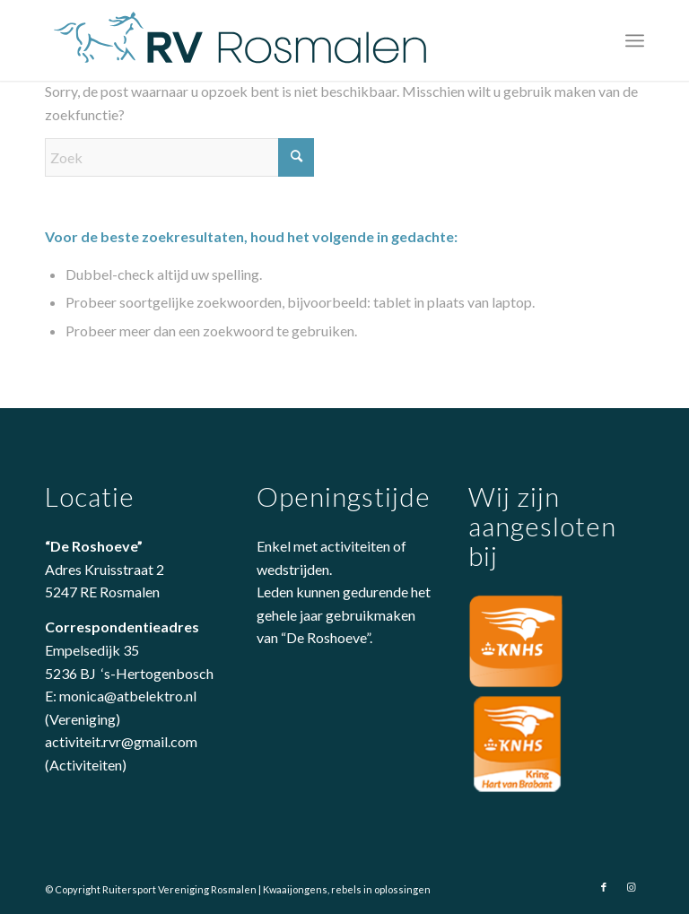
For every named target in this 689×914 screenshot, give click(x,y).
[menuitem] (634, 40)
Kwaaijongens (295, 889)
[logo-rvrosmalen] (243, 40)
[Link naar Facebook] (603, 887)
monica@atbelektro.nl (127, 695)
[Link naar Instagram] (630, 887)
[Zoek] (179, 157)
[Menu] (634, 40)
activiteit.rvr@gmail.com (121, 741)
